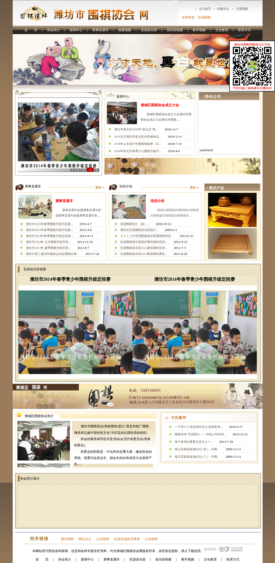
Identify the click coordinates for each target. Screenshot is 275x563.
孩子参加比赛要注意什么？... (194, 442)
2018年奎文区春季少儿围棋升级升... (137, 151)
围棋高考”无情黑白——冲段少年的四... (200, 434)
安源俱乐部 (149, 30)
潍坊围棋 (67, 539)
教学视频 (199, 30)
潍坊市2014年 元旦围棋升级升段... (48, 242)
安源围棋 (204, 17)
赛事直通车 (100, 30)
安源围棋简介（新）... (134, 224)
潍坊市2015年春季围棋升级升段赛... (49, 230)
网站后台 (84, 539)
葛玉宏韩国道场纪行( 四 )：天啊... (197, 449)
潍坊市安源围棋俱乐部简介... (139, 230)
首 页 (30, 30)
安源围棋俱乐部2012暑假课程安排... (143, 248)
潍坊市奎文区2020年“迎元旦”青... (136, 129)
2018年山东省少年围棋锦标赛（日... (137, 144)
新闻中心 (76, 30)
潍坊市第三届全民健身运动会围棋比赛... (52, 254)
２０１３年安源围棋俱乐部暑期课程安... (146, 236)
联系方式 (244, 30)
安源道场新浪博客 (127, 539)
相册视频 (124, 30)
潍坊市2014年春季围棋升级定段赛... (49, 236)
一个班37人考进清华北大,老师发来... (198, 427)
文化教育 (221, 30)
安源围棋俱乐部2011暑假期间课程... (143, 254)
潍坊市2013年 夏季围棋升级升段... (48, 248)
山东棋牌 (151, 539)
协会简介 (53, 30)
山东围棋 (102, 539)
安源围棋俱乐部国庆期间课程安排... (143, 242)
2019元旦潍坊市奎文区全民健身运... (137, 136)
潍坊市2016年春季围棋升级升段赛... (49, 224)
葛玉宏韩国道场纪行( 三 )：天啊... (197, 456)
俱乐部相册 (175, 30)
